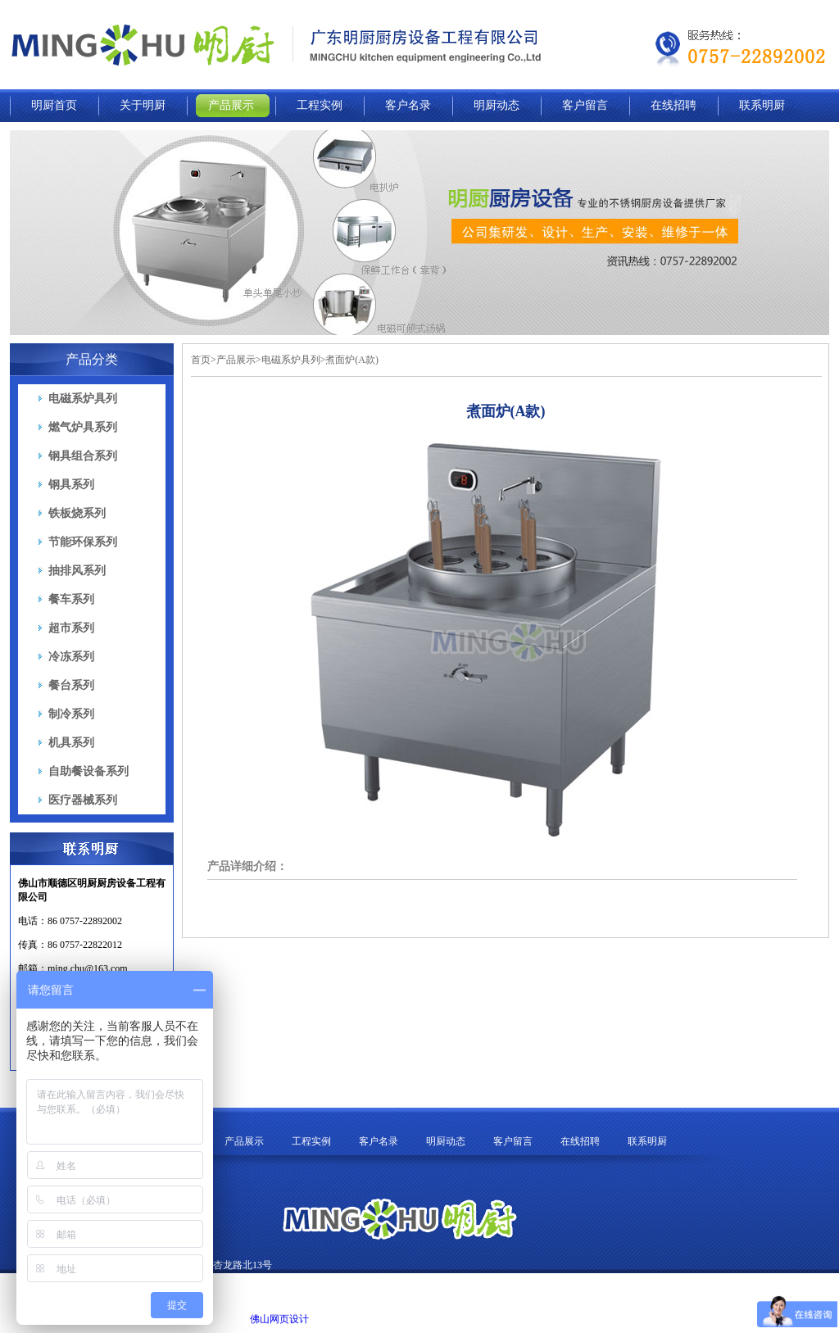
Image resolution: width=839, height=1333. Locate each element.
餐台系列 (71, 685)
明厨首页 (54, 105)
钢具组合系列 (82, 456)
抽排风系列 (77, 570)
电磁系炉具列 (82, 398)
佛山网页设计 (279, 1319)
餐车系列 (71, 599)
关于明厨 (143, 105)
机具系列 (71, 743)
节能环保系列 (82, 542)
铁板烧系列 (77, 513)
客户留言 (585, 105)
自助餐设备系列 (88, 771)
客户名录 (408, 105)
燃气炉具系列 (82, 427)
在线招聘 (673, 105)
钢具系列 (71, 484)
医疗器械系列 (82, 800)
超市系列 (71, 628)
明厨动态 (496, 105)
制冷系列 (71, 714)
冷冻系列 (71, 657)
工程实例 (319, 105)
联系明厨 (762, 105)
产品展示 (231, 105)
